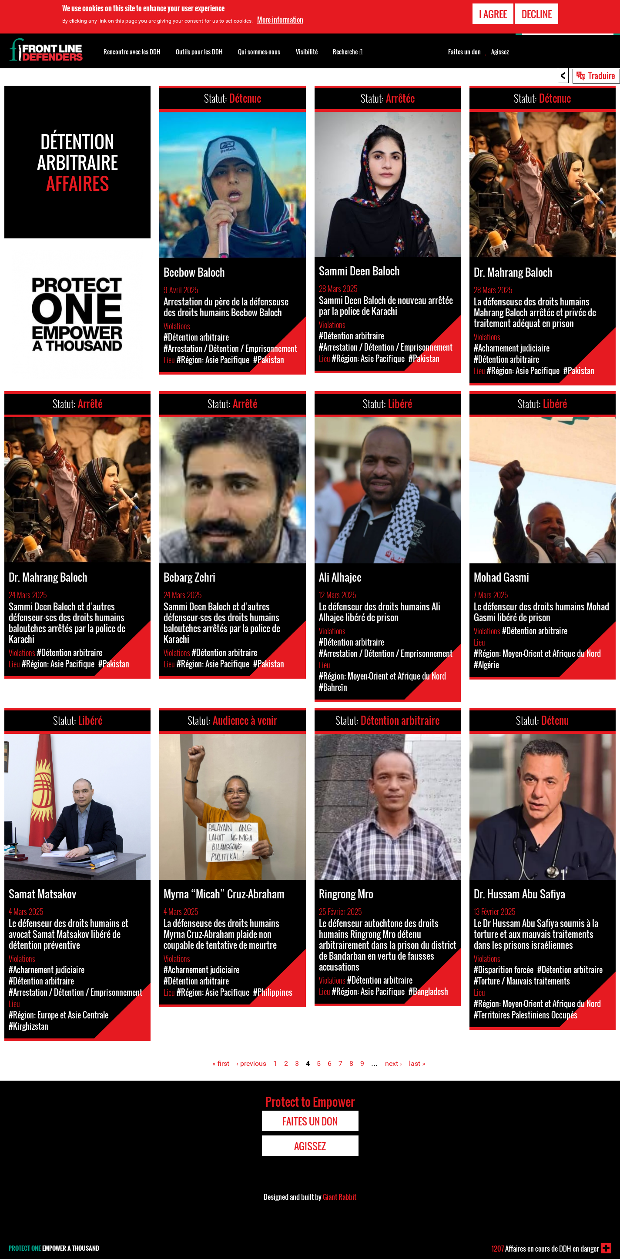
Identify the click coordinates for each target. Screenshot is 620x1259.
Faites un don (464, 51)
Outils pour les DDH (199, 51)
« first (220, 1063)
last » (417, 1063)
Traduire (601, 75)
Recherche (348, 51)
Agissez (500, 51)
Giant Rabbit (339, 1197)
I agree (493, 13)
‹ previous (251, 1063)
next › (393, 1063)
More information (280, 19)
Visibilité (307, 51)
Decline (537, 13)
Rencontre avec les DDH (132, 51)
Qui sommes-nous (259, 51)
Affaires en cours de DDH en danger (545, 1248)
